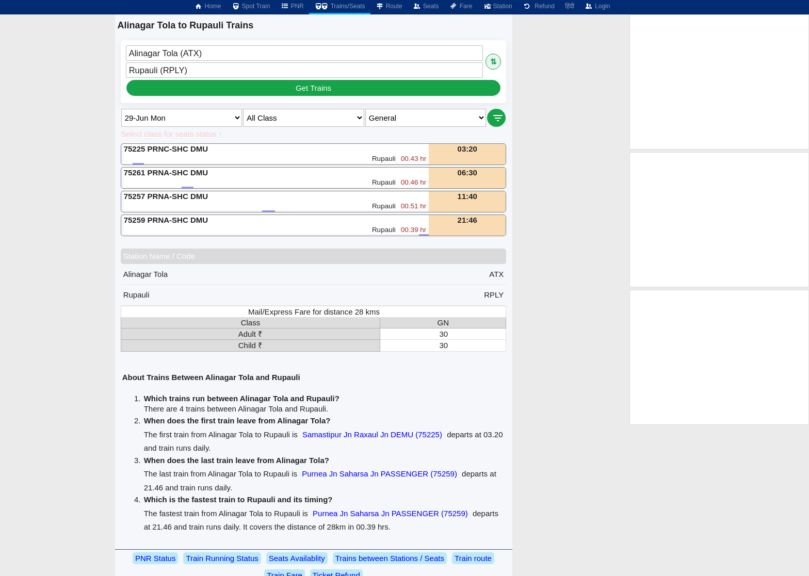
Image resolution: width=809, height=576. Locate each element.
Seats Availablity (297, 558)
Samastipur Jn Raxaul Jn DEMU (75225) (372, 434)
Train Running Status (222, 558)
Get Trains (313, 88)
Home (207, 6)
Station (497, 6)
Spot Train (251, 6)
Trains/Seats (339, 6)
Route (389, 6)
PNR (291, 6)
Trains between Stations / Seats (389, 558)
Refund (539, 6)
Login (597, 6)
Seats (426, 6)
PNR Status (155, 558)
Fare (461, 6)
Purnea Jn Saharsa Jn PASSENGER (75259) (379, 473)
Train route (473, 558)
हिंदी (569, 6)
